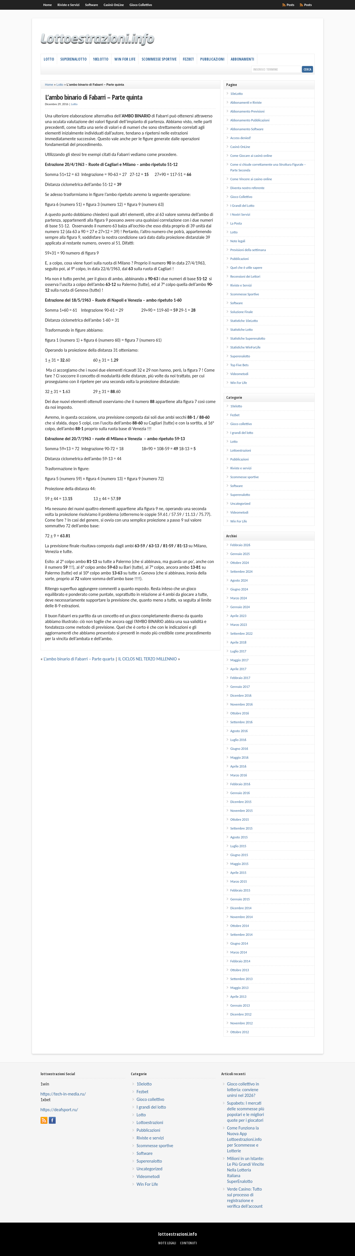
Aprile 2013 (238, 997)
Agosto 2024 (239, 580)
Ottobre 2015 (239, 820)
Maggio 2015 (239, 864)
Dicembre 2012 (241, 1014)
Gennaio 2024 (240, 607)
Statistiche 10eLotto (244, 321)
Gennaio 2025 (240, 554)
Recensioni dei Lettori (245, 277)
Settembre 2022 (241, 634)
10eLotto (100, 59)
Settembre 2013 (241, 979)
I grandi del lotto (241, 433)
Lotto (49, 59)
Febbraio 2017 (240, 678)
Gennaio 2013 (240, 1005)
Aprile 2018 (238, 642)
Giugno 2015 (239, 855)
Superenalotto (73, 59)
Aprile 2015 (238, 873)
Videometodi (239, 374)
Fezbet (188, 59)
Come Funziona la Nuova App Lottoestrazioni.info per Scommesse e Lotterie (244, 1139)
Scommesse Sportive (159, 59)
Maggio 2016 (239, 758)
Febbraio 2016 (240, 784)
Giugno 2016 (239, 749)
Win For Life (125, 59)
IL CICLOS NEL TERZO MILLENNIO (147, 659)
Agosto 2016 (239, 731)
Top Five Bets (239, 365)
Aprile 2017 (238, 669)
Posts (308, 5)
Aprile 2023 (238, 616)
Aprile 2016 (238, 766)
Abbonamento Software (247, 129)
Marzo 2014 (238, 952)
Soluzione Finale (241, 312)
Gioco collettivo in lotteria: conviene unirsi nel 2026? (243, 1089)
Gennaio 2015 (240, 899)
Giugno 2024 (239, 589)
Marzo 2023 (238, 625)
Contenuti (188, 1243)
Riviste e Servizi (68, 5)
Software (91, 5)
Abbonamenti (242, 59)
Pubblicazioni (212, 59)
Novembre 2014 (241, 917)
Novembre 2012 (241, 1023)
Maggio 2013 (239, 988)
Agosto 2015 (239, 837)
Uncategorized (240, 504)
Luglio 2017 (238, 651)
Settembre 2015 (241, 828)
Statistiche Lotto (241, 330)
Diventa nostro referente (247, 188)
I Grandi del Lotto (242, 206)
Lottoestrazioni (240, 450)
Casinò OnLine (114, 5)
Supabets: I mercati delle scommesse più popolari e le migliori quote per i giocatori (245, 1111)
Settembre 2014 (241, 935)
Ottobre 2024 (239, 563)
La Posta (236, 223)
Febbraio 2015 (240, 890)
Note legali (237, 241)
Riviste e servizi (241, 468)
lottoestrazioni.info (177, 1234)
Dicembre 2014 (241, 908)
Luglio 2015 (238, 846)
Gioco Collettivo (141, 5)
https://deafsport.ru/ (59, 1109)
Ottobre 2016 (239, 713)
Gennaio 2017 (240, 687)
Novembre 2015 (241, 811)
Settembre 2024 (241, 572)
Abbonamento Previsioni (247, 111)
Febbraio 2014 (240, 961)
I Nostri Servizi (240, 215)
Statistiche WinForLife (245, 347)
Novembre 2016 (241, 704)
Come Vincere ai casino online (251, 179)
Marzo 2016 (238, 775)
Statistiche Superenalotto (247, 338)
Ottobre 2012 (239, 1032)
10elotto (236, 406)
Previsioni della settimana (248, 250)
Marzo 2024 (238, 598)
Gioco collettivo (241, 424)
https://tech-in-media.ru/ (63, 1094)
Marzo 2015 (238, 882)
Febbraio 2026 (240, 545)
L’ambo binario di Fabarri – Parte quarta (79, 659)
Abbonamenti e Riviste (246, 103)
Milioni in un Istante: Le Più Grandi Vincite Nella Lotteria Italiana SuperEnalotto (245, 1170)
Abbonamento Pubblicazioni (250, 120)
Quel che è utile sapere (246, 268)
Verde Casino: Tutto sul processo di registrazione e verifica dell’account (244, 1197)
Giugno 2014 (239, 943)
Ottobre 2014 (239, 926)
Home (47, 5)
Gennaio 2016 (240, 793)
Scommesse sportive (244, 477)
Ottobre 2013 (239, 970)
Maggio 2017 (239, 660)
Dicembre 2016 (241, 696)
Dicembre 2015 (241, 802)
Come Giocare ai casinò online (251, 156)
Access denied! (240, 138)
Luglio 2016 (238, 740)
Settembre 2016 (241, 722)
